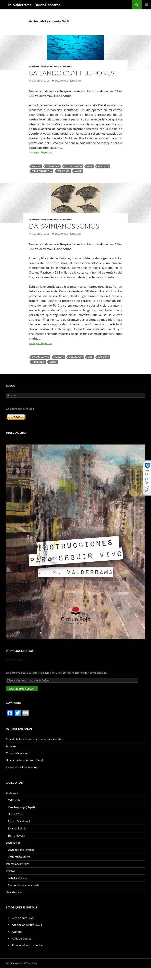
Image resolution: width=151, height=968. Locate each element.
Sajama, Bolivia (17, 828)
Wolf (78, 171)
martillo (103, 166)
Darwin (59, 357)
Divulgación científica (21, 849)
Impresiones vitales (17, 863)
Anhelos (11, 746)
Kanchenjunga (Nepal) (21, 807)
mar (89, 166)
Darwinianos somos (64, 226)
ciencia (36, 166)
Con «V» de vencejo (17, 753)
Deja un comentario (68, 80)
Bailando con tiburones (71, 73)
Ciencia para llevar (23, 917)
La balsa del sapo (18, 878)
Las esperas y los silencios (21, 767)
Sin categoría (14, 892)
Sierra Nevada (16, 835)
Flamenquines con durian (27, 945)
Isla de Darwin (73, 166)
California (14, 800)
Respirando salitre (59, 66)
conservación (40, 357)
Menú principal (146, 4)
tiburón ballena (42, 171)
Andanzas (12, 793)
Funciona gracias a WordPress (21, 963)
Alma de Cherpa (21, 938)
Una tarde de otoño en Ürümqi (24, 760)
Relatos (10, 870)
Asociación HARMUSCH (27, 924)
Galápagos (52, 166)
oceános (103, 357)
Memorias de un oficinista (23, 885)
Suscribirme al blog (22, 688)
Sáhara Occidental (19, 821)
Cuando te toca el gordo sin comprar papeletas (34, 739)
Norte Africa (15, 814)
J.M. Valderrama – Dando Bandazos (33, 5)
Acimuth (17, 931)
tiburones (63, 171)
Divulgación (37, 66)
